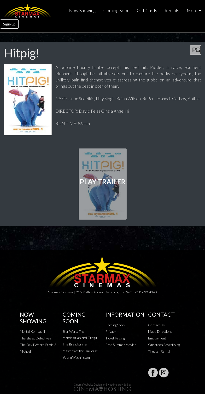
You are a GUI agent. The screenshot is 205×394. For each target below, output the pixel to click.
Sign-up (9, 24)
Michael (25, 351)
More (192, 10)
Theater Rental (159, 351)
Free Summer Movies (120, 345)
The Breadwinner (75, 344)
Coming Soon (116, 10)
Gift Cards (147, 10)
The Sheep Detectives (35, 338)
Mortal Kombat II (32, 331)
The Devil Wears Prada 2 (38, 345)
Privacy (110, 331)
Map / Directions (160, 331)
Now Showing (82, 10)
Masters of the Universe (80, 351)
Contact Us (156, 325)
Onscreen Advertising (164, 345)
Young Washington (76, 357)
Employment (157, 338)
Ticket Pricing (115, 338)
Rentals (172, 10)
